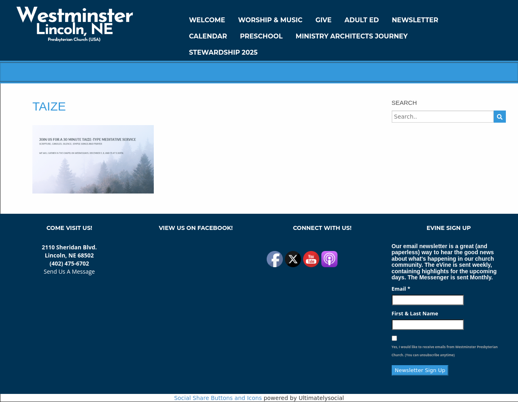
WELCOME (207, 20)
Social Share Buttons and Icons (218, 398)
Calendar (208, 36)
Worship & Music (270, 20)
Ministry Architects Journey (351, 36)
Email (401, 288)
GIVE (323, 20)
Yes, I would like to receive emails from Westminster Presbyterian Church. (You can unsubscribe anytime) (445, 351)
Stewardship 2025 (223, 52)
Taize (49, 106)
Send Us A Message (69, 271)
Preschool (261, 36)
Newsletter (415, 20)
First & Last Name (415, 313)
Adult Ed (361, 20)
